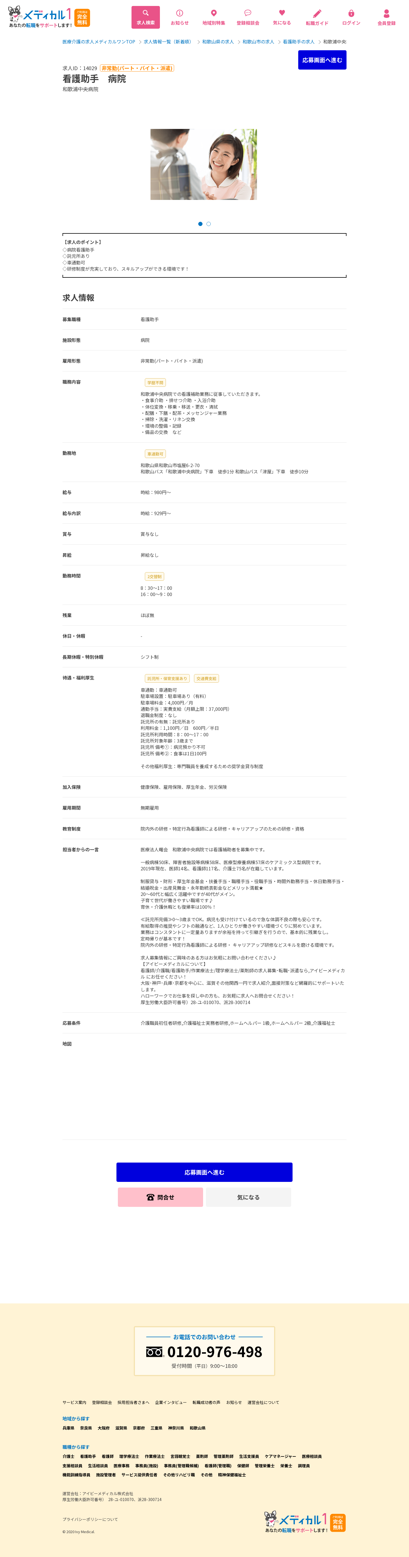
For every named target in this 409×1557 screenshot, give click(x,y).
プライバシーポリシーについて (90, 1519)
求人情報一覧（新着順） (169, 41)
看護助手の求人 (299, 41)
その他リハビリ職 (179, 1474)
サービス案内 (74, 1402)
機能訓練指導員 (76, 1474)
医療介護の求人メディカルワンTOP (98, 41)
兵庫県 (68, 1428)
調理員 (304, 1465)
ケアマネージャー (280, 1456)
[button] (200, 224)
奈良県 (86, 1428)
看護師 (108, 1456)
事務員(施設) (146, 1465)
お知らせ (234, 1402)
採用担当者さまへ (133, 1402)
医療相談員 (312, 1456)
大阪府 (104, 1428)
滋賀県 (121, 1428)
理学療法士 (129, 1456)
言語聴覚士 (180, 1456)
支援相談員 (72, 1465)
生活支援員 (249, 1456)
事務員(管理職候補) (181, 1465)
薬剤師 (202, 1456)
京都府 (139, 1428)
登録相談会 (102, 1402)
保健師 (243, 1465)
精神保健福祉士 (232, 1474)
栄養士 (286, 1465)
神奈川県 (176, 1428)
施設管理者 (106, 1474)
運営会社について (263, 1402)
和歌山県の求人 (218, 41)
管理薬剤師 (223, 1456)
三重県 (156, 1428)
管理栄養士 (265, 1465)
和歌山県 (198, 1428)
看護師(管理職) (217, 1465)
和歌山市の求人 (258, 41)
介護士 (68, 1456)
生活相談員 (98, 1465)
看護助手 (88, 1456)
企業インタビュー (171, 1402)
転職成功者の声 (206, 1402)
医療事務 (122, 1465)
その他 (206, 1474)
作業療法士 (155, 1456)
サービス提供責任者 (139, 1474)
